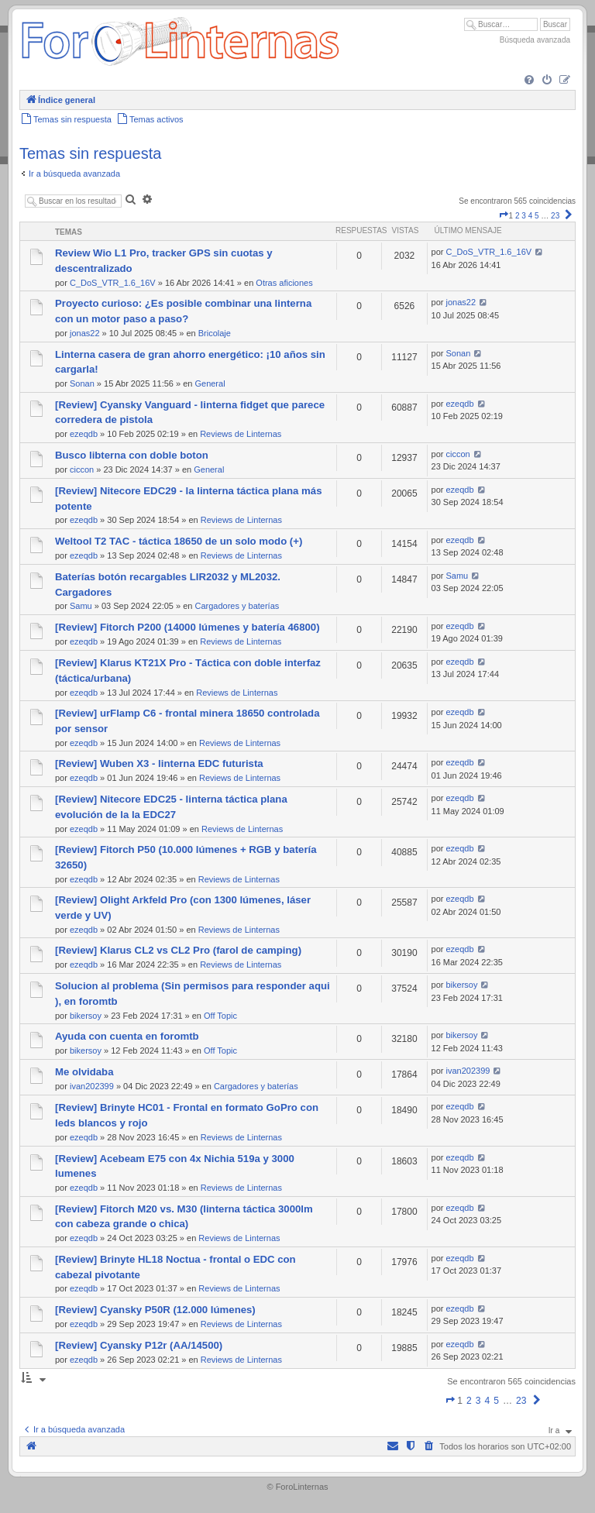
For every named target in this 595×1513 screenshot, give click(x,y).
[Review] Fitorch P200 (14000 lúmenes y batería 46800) (187, 627)
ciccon (82, 469)
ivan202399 (92, 1086)
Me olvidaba (84, 1072)
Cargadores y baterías (236, 605)
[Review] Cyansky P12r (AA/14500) (138, 1345)
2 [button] (517, 215)
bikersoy (85, 1015)
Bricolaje (214, 333)
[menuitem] (529, 80)
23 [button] (555, 215)
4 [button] (530, 215)
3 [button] (523, 215)
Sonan (82, 383)
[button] (503, 215)
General (209, 383)
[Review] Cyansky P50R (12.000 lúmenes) (155, 1309)
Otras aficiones (284, 282)
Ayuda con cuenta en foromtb (127, 1036)
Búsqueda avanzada (535, 40)
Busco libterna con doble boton (131, 455)
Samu (81, 605)
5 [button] (537, 215)
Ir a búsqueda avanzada (74, 173)
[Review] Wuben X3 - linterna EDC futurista (159, 763)
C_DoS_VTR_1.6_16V (113, 282)
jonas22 (85, 333)
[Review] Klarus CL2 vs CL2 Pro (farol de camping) (178, 950)
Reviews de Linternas (240, 433)
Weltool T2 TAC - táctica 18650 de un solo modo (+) (178, 541)
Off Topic (220, 1015)
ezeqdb (84, 433)
